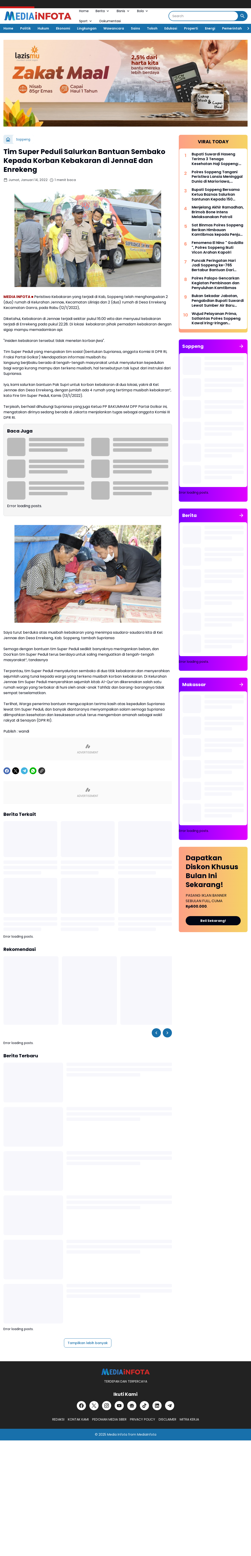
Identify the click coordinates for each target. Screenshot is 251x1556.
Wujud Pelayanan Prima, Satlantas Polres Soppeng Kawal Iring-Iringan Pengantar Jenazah (216, 318)
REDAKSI (58, 1419)
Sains (135, 28)
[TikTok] (144, 1405)
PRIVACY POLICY (142, 1419)
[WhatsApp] (33, 770)
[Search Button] (242, 16)
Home (84, 11)
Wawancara (113, 28)
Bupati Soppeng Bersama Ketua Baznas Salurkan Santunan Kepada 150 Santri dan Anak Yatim (216, 194)
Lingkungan (87, 28)
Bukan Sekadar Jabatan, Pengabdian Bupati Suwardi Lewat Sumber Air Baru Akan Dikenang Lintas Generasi (218, 301)
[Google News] (131, 1405)
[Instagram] (106, 1405)
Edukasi (170, 28)
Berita (103, 11)
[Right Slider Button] (246, 28)
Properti (191, 28)
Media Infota (117, 1434)
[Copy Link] (41, 770)
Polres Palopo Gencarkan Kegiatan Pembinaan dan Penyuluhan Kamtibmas (215, 283)
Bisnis (123, 11)
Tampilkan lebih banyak (88, 1343)
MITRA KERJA (189, 1419)
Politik (25, 28)
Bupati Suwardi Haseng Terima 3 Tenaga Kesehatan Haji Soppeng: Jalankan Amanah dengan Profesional (216, 159)
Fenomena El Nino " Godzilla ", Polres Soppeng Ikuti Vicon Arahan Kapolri (217, 248)
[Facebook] (6, 770)
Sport (86, 21)
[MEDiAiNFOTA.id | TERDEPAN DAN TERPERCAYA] (125, 1372)
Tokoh (152, 28)
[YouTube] (119, 1405)
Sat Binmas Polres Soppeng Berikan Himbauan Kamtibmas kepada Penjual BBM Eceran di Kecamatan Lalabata (217, 230)
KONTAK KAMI (78, 1419)
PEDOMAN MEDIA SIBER (109, 1419)
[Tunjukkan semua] (241, 346)
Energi (210, 28)
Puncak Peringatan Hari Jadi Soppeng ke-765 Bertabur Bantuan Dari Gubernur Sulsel (214, 265)
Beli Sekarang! (213, 920)
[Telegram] (24, 770)
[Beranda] (8, 139)
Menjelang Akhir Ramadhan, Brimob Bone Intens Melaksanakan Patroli (218, 212)
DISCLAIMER (167, 1419)
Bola (143, 11)
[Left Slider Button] (156, 1032)
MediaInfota (146, 1434)
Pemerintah (232, 28)
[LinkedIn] (157, 1405)
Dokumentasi (110, 21)
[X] (15, 770)
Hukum (43, 28)
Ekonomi (63, 28)
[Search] (203, 16)
